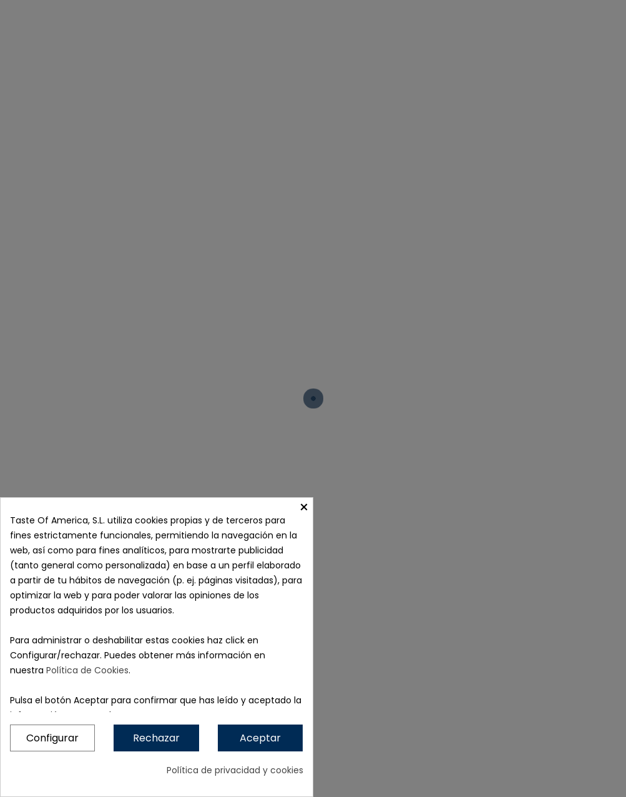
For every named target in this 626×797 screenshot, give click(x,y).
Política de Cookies (87, 670)
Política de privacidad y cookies (235, 770)
